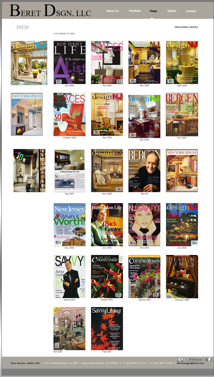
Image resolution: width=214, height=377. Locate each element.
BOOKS (194, 27)
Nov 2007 (182, 136)
